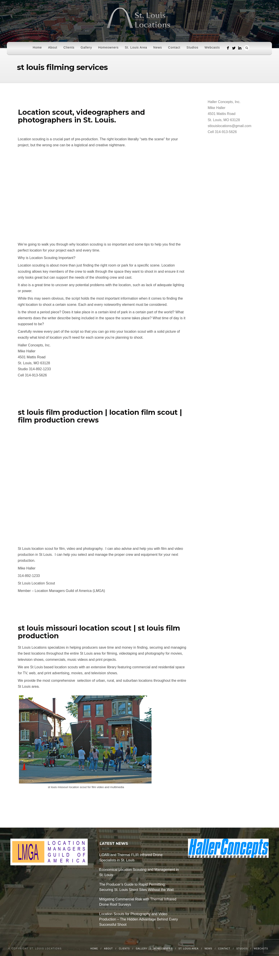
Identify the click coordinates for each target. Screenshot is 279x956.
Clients (68, 47)
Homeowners (108, 47)
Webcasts (212, 47)
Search (246, 48)
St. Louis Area (136, 47)
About (52, 47)
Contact (174, 47)
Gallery (86, 47)
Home (37, 47)
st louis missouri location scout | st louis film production (99, 632)
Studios (192, 47)
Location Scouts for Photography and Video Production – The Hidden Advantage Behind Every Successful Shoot (138, 919)
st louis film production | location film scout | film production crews (100, 416)
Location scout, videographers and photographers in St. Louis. (81, 116)
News (157, 47)
